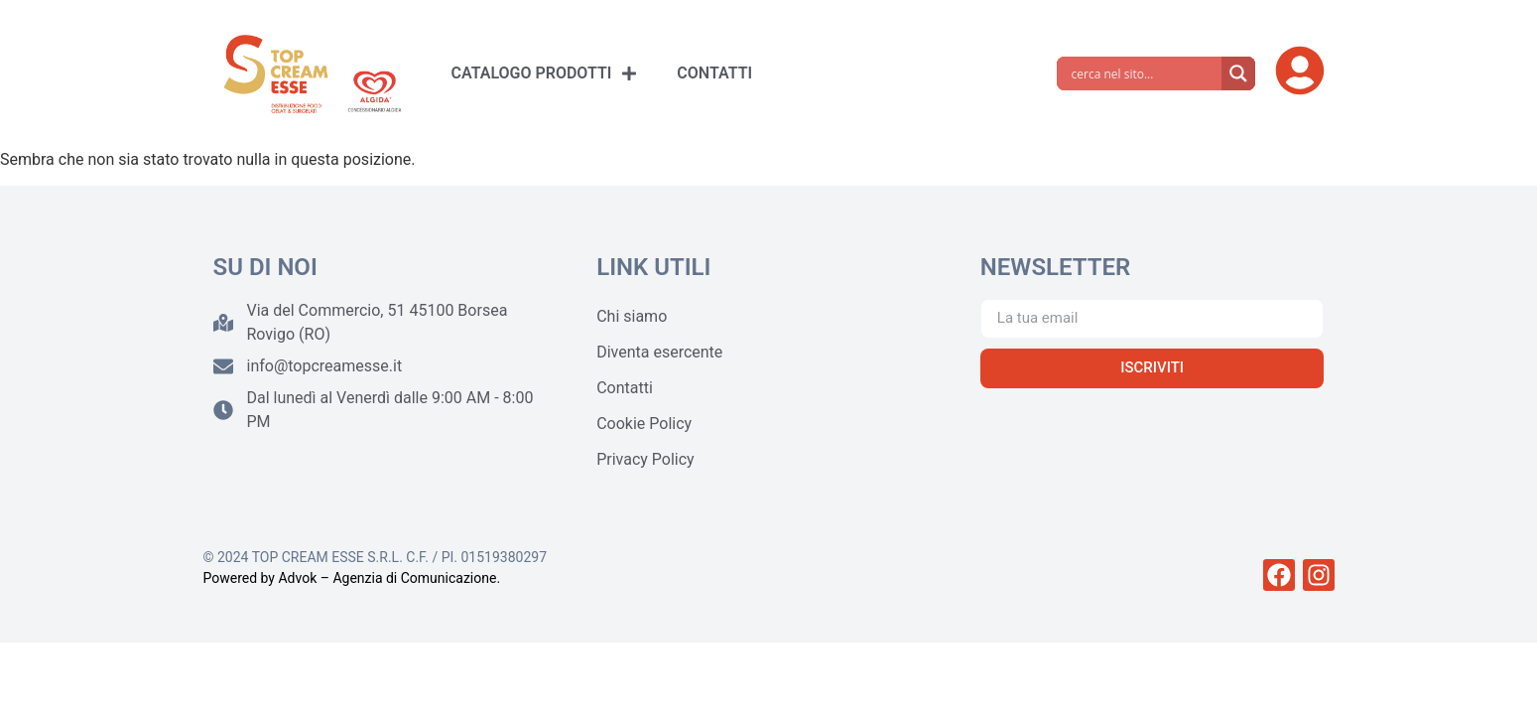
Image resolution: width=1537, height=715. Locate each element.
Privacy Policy (645, 459)
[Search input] (1144, 73)
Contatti (624, 387)
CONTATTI (714, 73)
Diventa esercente (659, 352)
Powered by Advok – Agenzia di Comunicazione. (352, 578)
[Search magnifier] (1238, 73)
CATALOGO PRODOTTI (544, 73)
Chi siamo (631, 316)
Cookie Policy (644, 423)
